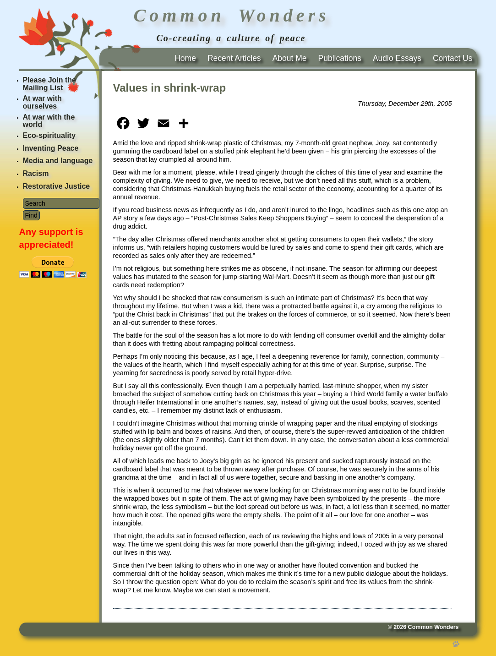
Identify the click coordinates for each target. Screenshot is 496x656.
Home (185, 58)
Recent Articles (234, 58)
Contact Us (453, 58)
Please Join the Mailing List (49, 84)
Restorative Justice (56, 186)
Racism (36, 173)
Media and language (58, 160)
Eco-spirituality (49, 135)
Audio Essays (397, 58)
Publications (339, 58)
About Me (290, 58)
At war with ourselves (42, 102)
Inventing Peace (51, 148)
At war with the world (49, 121)
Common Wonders (433, 627)
